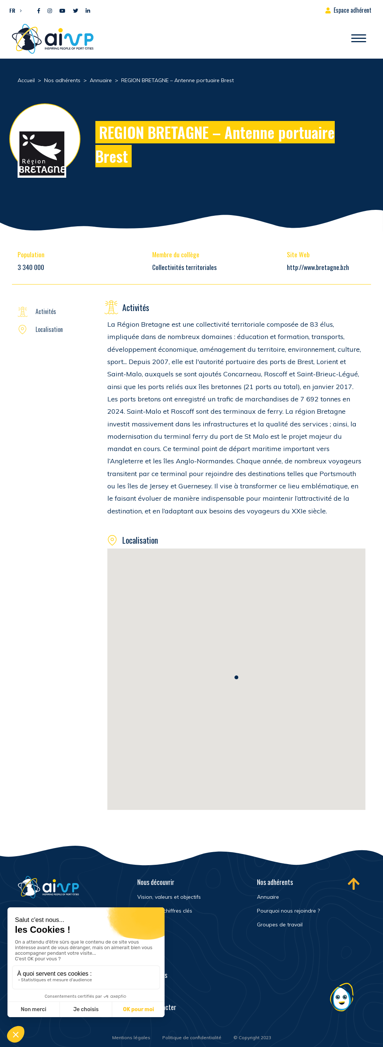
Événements (152, 975)
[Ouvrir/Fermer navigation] (358, 38)
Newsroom (150, 959)
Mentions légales (131, 1037)
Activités (46, 311)
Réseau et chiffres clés (164, 910)
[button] (14, 10)
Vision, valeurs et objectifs (169, 897)
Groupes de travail (280, 924)
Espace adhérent (352, 10)
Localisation (49, 329)
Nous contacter (156, 1007)
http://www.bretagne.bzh (318, 267)
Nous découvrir (155, 882)
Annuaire (268, 897)
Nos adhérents (275, 882)
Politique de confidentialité (191, 1037)
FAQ (142, 991)
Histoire (146, 924)
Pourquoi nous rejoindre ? (288, 910)
